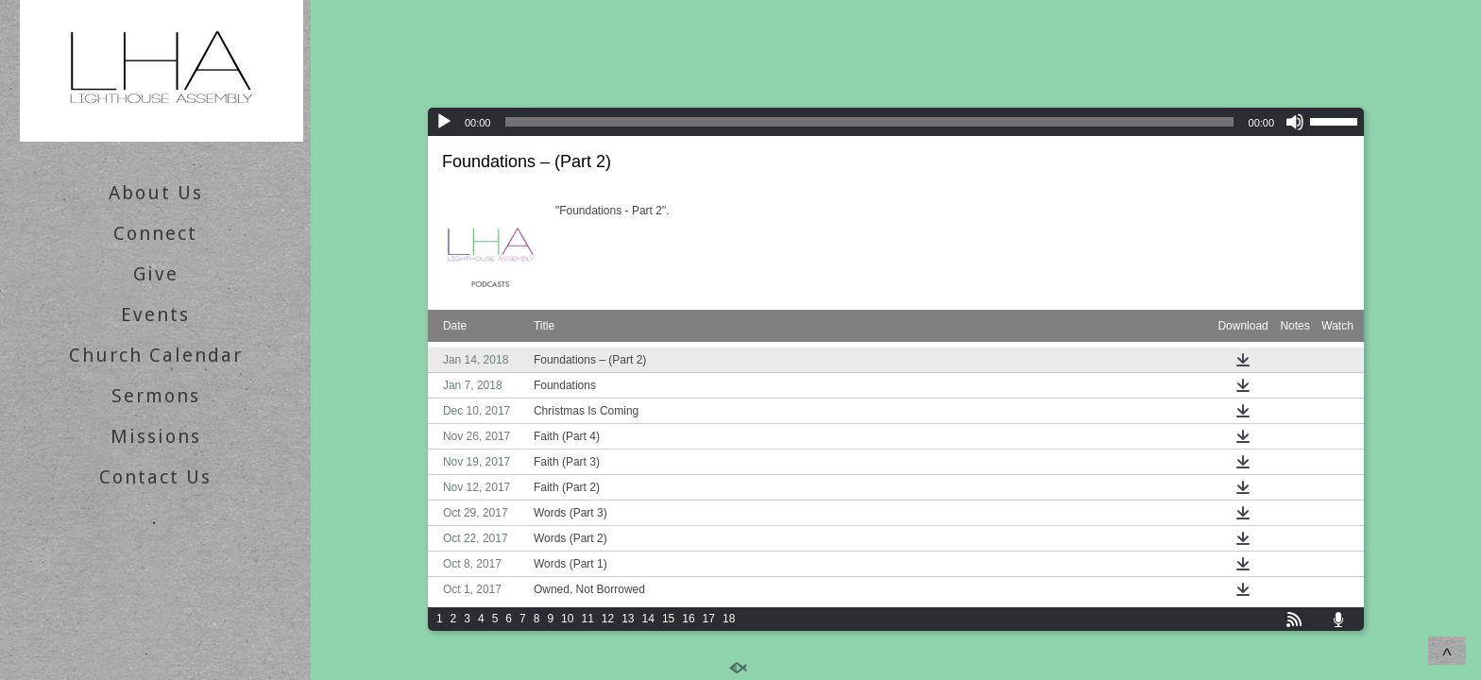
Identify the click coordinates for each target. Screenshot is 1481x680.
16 (688, 618)
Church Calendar (156, 355)
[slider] (869, 122)
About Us (156, 192)
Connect (155, 233)
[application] (896, 122)
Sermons (155, 395)
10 (567, 618)
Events (155, 314)
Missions (156, 436)
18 (729, 618)
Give (156, 274)
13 (627, 618)
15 (668, 618)
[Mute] (1294, 121)
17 (709, 618)
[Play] (443, 121)
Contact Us (155, 477)
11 (587, 618)
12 (608, 618)
